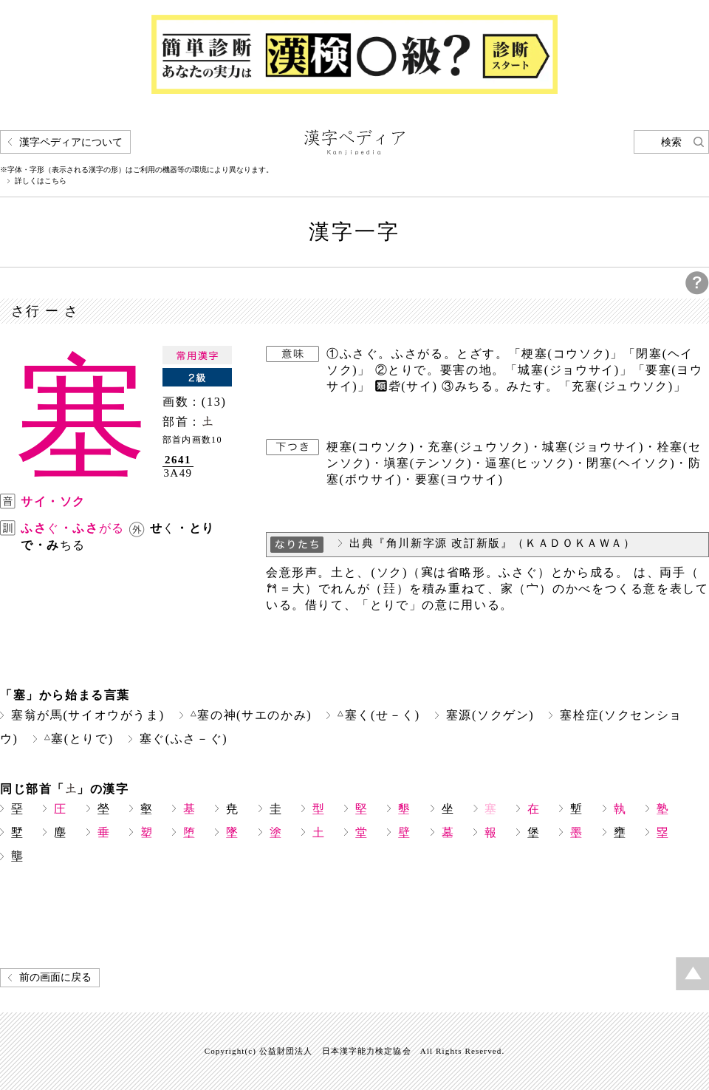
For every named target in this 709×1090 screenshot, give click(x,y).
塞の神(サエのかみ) (251, 715)
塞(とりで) (79, 738)
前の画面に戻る (55, 977)
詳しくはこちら (40, 181)
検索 (671, 142)
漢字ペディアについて (71, 142)
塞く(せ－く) (379, 715)
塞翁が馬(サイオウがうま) (88, 715)
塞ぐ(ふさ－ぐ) (184, 738)
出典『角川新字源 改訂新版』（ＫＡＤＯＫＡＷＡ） (492, 543)
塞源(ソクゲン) (490, 715)
